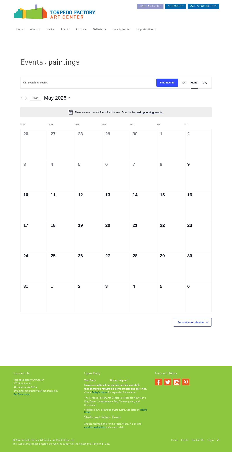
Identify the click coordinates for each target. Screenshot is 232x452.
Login (210, 440)
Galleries (99, 29)
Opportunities (146, 29)
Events (65, 29)
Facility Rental (121, 29)
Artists (81, 29)
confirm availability (94, 427)
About (35, 29)
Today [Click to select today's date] (35, 98)
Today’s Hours (99, 392)
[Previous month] (21, 98)
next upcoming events (149, 112)
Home (20, 29)
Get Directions (22, 394)
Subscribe (175, 6)
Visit (50, 29)
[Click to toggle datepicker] (57, 98)
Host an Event (150, 6)
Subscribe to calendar (190, 322)
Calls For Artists (203, 6)
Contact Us (198, 440)
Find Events (167, 82)
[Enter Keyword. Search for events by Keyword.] (88, 82)
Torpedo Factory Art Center (36, 440)
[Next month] (26, 98)
